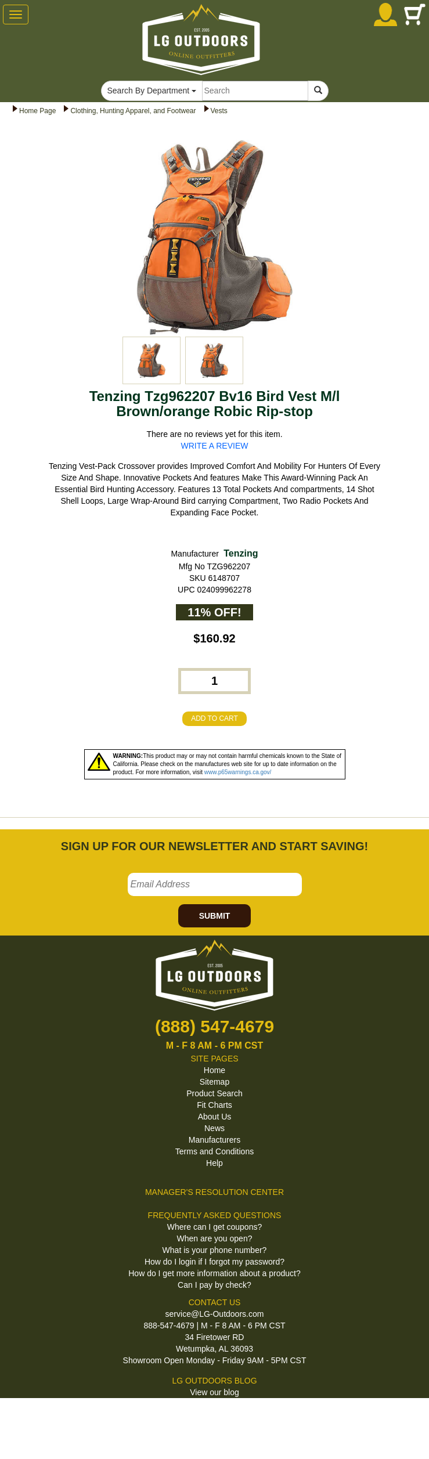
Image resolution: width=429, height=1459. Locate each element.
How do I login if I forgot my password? (214, 1261)
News (214, 1128)
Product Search (214, 1093)
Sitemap (214, 1081)
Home (214, 1070)
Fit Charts (214, 1105)
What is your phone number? (215, 1250)
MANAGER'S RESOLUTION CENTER (214, 1192)
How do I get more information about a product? (214, 1273)
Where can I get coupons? (214, 1227)
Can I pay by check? (214, 1285)
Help (214, 1163)
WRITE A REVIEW (214, 445)
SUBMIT (214, 915)
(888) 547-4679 (214, 1026)
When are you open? (215, 1238)
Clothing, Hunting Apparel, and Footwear (133, 111)
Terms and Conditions (214, 1151)
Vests (219, 111)
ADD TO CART (214, 718)
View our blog (214, 1392)
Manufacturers (214, 1139)
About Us (215, 1116)
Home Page (37, 111)
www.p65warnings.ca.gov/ (238, 772)
